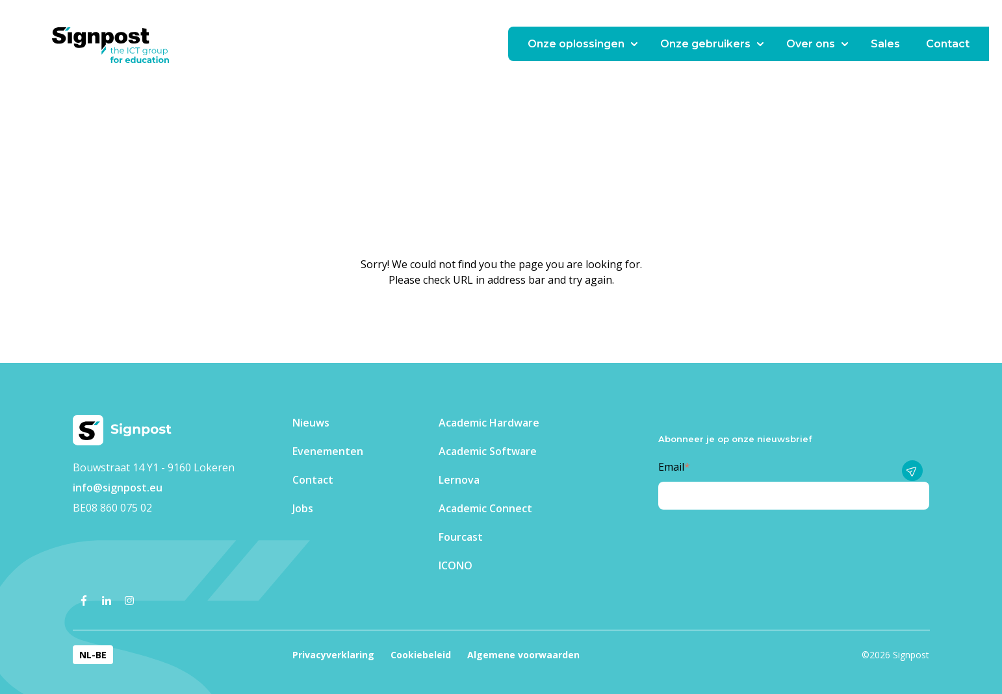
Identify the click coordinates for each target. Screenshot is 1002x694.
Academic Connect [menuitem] (485, 508)
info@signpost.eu (117, 487)
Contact (948, 44)
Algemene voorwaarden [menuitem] (523, 655)
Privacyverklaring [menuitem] (333, 655)
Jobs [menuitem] (302, 508)
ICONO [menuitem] (455, 565)
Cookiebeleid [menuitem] (421, 655)
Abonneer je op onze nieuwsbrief (735, 439)
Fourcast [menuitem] (461, 537)
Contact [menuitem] (312, 480)
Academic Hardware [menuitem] (489, 422)
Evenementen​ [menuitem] (327, 451)
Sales (885, 44)
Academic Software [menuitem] (488, 451)
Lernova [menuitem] (459, 480)
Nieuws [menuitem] (310, 422)
